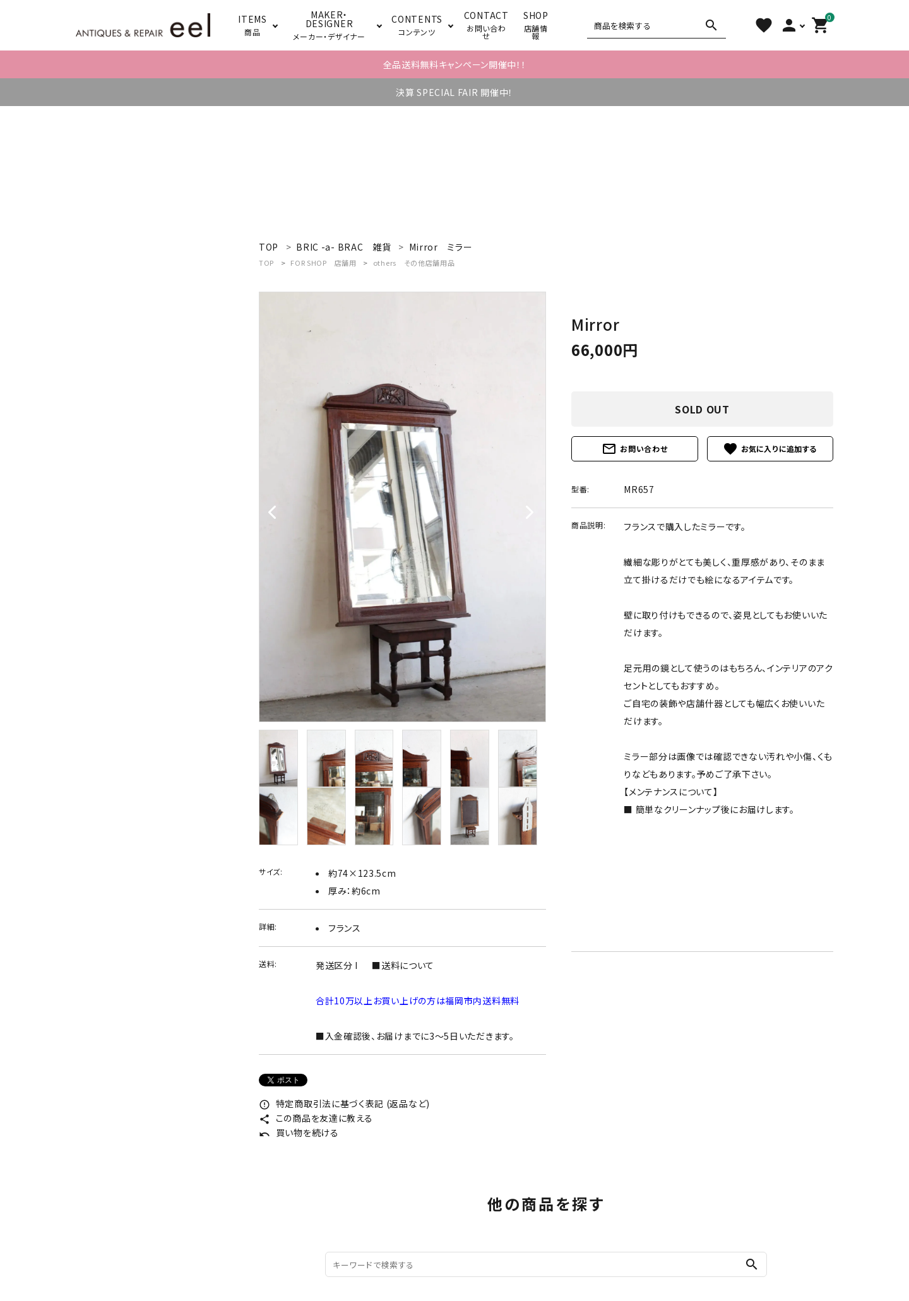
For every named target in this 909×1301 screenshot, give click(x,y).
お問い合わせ (634, 448)
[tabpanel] (402, 507)
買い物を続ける (299, 1132)
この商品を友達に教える (315, 1118)
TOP (266, 263)
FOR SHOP (323, 263)
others (414, 263)
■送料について (403, 965)
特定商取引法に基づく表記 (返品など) (344, 1103)
